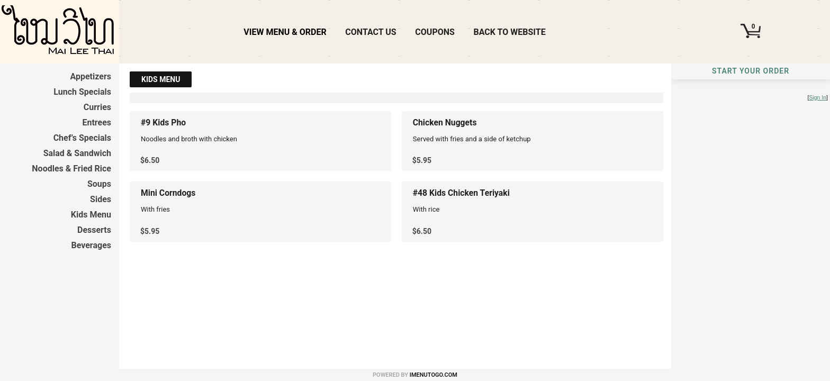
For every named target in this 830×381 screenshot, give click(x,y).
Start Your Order (750, 71)
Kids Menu (91, 215)
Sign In (817, 98)
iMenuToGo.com (433, 374)
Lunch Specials (82, 92)
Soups (99, 184)
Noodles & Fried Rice (71, 169)
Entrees (96, 122)
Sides (100, 199)
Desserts (94, 230)
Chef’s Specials (82, 138)
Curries (97, 107)
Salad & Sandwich (77, 153)
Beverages (91, 245)
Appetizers (90, 76)
